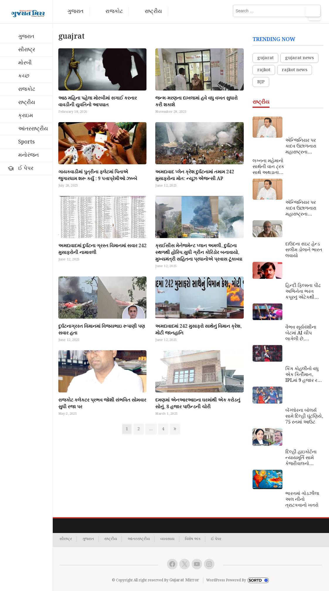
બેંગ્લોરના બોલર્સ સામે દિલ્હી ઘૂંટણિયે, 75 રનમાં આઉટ (304, 416)
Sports (26, 142)
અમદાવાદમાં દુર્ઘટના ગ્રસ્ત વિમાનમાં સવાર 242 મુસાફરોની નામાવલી (102, 249)
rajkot (263, 70)
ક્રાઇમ (25, 115)
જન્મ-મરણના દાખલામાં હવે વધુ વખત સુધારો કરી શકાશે (196, 101)
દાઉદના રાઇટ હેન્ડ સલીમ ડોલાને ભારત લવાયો (303, 250)
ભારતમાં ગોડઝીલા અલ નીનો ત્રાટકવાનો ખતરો (302, 499)
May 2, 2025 (67, 413)
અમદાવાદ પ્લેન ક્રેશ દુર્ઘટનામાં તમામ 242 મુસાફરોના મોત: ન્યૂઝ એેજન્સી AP (194, 175)
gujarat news (299, 58)
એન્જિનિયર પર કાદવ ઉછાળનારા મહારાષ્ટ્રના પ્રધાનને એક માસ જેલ (303, 146)
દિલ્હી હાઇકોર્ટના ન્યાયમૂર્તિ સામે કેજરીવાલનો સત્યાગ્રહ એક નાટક (301, 458)
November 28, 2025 (170, 112)
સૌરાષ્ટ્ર (26, 49)
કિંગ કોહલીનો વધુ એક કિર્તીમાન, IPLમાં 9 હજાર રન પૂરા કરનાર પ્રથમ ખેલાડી (303, 375)
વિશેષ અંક (193, 539)
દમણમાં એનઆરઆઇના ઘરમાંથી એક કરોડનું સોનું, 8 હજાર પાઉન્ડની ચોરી (197, 403)
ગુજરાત (75, 11)
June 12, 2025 (166, 185)
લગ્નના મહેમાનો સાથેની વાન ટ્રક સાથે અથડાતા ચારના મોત (268, 167)
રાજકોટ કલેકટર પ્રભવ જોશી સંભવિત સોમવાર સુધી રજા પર (102, 403)
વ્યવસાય (167, 539)
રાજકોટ (114, 11)
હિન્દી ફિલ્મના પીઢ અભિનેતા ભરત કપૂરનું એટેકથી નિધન (303, 291)
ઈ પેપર (25, 168)
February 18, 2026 (72, 112)
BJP (261, 82)
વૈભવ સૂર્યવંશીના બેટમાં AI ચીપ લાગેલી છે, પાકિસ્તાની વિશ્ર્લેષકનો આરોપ (302, 333)
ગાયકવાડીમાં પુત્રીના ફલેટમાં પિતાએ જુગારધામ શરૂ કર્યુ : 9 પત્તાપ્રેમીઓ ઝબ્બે (97, 175)
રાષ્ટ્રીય (153, 11)
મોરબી (25, 63)
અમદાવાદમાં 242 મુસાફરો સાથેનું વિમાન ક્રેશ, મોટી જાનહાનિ (198, 330)
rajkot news (294, 70)
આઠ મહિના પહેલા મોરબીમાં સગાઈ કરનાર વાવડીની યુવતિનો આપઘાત (97, 101)
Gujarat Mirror (184, 580)
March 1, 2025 (166, 413)
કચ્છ (23, 76)
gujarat (265, 58)
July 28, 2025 (68, 185)
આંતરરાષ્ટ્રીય (33, 128)
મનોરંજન (28, 155)
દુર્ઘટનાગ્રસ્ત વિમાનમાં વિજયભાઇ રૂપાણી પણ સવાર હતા (101, 330)
